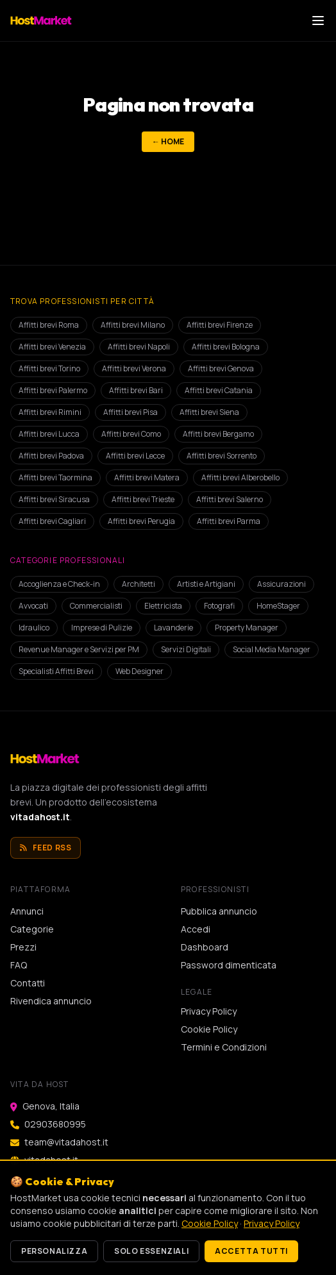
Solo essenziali (151, 1250)
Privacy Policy (209, 1011)
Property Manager (246, 627)
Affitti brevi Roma (49, 324)
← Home (168, 141)
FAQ (18, 965)
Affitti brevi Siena (209, 412)
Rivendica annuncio (51, 1001)
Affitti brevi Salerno (229, 499)
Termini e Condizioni (224, 1047)
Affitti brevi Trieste (143, 499)
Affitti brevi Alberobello (240, 477)
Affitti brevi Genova (221, 368)
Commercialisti (96, 605)
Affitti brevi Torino (49, 368)
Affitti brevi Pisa (130, 412)
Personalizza (54, 1250)
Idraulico (34, 627)
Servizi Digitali (186, 649)
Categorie (32, 929)
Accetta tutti (251, 1250)
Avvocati (33, 605)
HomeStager (278, 605)
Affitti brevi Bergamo (218, 433)
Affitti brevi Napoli (139, 346)
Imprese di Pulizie (101, 627)
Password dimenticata (228, 965)
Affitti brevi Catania (219, 390)
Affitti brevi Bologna (226, 346)
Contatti (27, 983)
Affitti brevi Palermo (53, 390)
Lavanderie (173, 627)
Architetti (138, 583)
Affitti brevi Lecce (135, 455)
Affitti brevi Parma (228, 521)
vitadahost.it (40, 817)
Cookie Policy (209, 1029)
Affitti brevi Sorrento (221, 455)
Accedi (195, 929)
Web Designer (139, 671)
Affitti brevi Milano (133, 324)
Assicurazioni (281, 583)
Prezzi (23, 947)
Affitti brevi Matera (147, 477)
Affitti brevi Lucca (49, 433)
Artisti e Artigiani (206, 583)
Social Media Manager (271, 649)
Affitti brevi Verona (134, 368)
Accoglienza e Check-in (59, 583)
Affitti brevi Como (131, 433)
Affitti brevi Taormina (55, 477)
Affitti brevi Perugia (141, 521)
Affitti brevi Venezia (52, 346)
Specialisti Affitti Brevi (56, 671)
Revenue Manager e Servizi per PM (79, 649)
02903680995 (55, 1124)
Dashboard (204, 947)
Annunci (27, 911)
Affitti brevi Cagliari (52, 521)
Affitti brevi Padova (51, 455)
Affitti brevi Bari (136, 390)
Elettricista (163, 605)
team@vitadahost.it (66, 1142)
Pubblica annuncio (219, 911)
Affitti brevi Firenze (220, 324)
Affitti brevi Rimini (50, 412)
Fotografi (219, 605)
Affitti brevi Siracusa (54, 499)
